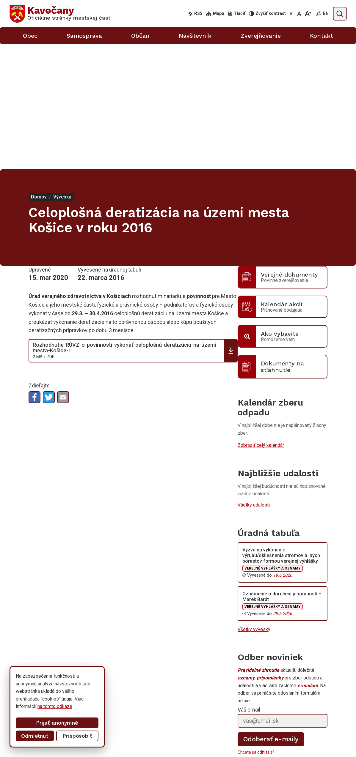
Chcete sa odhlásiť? (256, 627)
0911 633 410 (288, 735)
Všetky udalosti (254, 380)
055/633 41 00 (289, 728)
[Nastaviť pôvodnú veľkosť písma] (299, 13)
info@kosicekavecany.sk (299, 742)
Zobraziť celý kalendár (261, 320)
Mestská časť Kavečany (70, 697)
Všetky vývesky (254, 504)
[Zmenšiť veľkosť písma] (291, 13)
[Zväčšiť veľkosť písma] (308, 13)
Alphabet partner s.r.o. (88, 691)
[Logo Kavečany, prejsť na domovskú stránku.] (61, 14)
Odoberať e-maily (271, 614)
